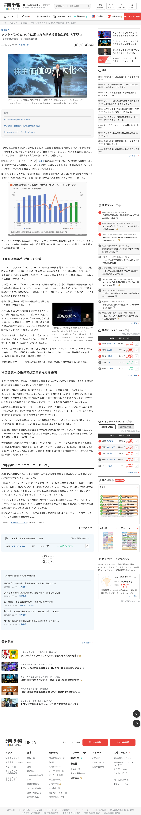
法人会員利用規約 (112, 813)
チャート (111, 6)
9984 (41, 161)
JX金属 (109, 356)
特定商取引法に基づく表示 (122, 810)
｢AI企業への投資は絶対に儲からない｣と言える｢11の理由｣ (31, 611)
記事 (26, 16)
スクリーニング (62, 16)
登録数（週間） (107, 427)
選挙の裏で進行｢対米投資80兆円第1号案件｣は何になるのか (32, 593)
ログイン (132, 6)
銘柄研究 (43, 16)
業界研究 (80, 16)
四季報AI (115, 16)
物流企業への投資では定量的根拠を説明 (22, 126)
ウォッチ (121, 6)
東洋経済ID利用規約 (71, 813)
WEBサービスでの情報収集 (59, 810)
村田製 (109, 453)
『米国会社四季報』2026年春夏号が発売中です (34, 5)
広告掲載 (39, 810)
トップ (8, 16)
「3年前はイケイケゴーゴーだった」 (19, 132)
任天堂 (109, 350)
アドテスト (111, 460)
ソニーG (110, 369)
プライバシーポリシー (84, 810)
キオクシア (111, 344)
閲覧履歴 (100, 6)
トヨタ (109, 362)
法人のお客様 (123, 742)
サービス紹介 (25, 810)
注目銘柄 (24, 23)
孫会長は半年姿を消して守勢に (18, 120)
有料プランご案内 (132, 16)
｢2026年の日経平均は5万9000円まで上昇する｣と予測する (31, 621)
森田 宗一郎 (24, 45)
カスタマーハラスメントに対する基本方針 (40, 813)
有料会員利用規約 (92, 813)
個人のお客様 (96, 742)
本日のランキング (26, 606)
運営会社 (11, 810)
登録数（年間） (126, 427)
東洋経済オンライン (19, 523)
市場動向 (23, 587)
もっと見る (86, 643)
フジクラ (110, 441)
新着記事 (13, 23)
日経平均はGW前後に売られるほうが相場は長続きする (30, 583)
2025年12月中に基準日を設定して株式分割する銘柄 (28, 602)
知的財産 (102, 810)
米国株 (97, 16)
